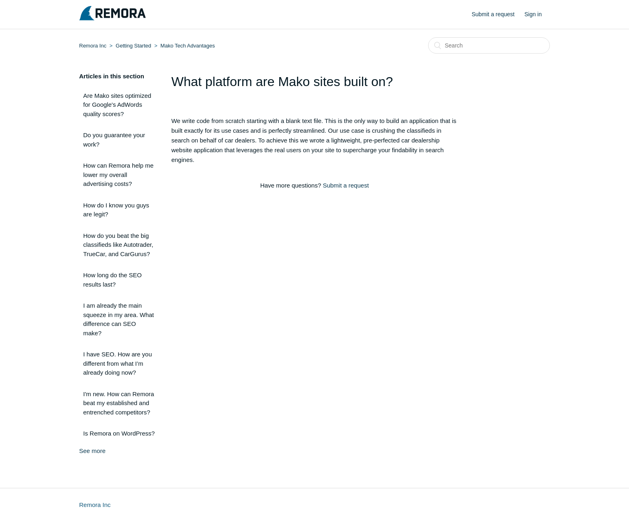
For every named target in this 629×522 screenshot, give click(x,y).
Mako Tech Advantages (187, 46)
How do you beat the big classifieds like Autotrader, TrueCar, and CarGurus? (118, 244)
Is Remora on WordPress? (119, 433)
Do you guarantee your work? (114, 140)
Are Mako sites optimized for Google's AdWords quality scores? (117, 104)
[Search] (489, 45)
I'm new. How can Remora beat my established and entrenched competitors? (118, 403)
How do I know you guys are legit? (116, 210)
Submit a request (493, 14)
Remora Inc (92, 46)
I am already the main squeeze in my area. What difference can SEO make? (118, 319)
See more (92, 450)
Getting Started (133, 46)
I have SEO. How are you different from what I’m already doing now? (117, 363)
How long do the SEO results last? (112, 280)
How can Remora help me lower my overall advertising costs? (118, 174)
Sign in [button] (533, 14)
